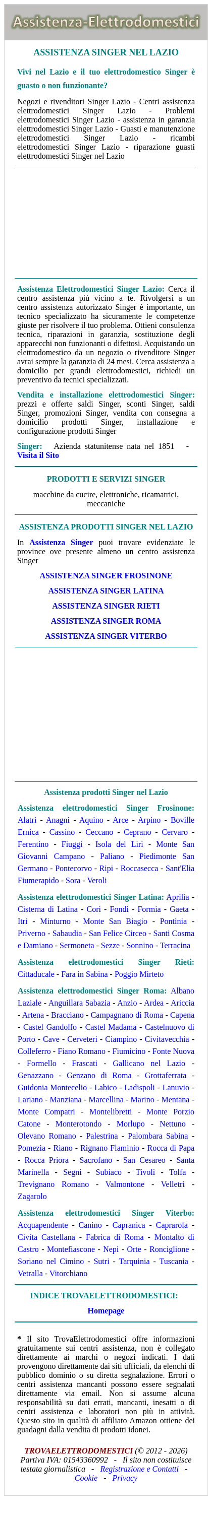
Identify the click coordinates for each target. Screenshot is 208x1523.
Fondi (119, 909)
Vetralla (30, 1273)
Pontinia (173, 921)
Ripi (106, 868)
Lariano (30, 1099)
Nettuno (173, 1123)
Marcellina (105, 1099)
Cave (51, 1039)
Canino (90, 1225)
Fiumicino (129, 1051)
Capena (182, 1015)
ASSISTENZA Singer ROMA (106, 621)
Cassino (62, 832)
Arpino (149, 820)
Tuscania (174, 1261)
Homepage (106, 1310)
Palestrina (102, 1136)
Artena (33, 1015)
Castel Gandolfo (50, 1027)
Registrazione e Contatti (139, 1469)
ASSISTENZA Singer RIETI (106, 606)
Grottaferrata (166, 1075)
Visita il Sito (38, 455)
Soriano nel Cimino (51, 1261)
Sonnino (139, 945)
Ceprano (137, 832)
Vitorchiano (68, 1273)
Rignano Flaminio (109, 1148)
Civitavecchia (167, 1039)
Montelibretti (110, 1111)
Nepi (111, 1249)
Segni (72, 1172)
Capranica (129, 1225)
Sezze (110, 945)
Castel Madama (111, 1027)
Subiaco (109, 1172)
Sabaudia (67, 933)
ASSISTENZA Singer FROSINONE (105, 575)
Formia (149, 909)
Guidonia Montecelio (52, 1087)
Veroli (97, 880)
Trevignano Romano (53, 1184)
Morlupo (131, 1123)
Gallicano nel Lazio (149, 1063)
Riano (62, 1148)
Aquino (91, 820)
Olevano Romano (47, 1136)
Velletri (173, 1184)
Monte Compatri (46, 1111)
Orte (134, 1249)
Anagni (58, 820)
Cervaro (175, 832)
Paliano (112, 856)
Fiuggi (72, 844)
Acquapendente (43, 1225)
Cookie (86, 1478)
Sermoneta (77, 945)
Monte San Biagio (115, 921)
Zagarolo (32, 1196)
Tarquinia (134, 1261)
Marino (142, 1099)
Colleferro (34, 1051)
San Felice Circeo (117, 933)
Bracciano (67, 1015)
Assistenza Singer (61, 542)
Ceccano (99, 832)
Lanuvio (176, 1087)
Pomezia (31, 1148)
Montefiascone (71, 1249)
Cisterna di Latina (48, 909)
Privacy (124, 1478)
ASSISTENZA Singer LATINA (106, 590)
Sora (73, 880)
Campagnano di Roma (127, 1015)
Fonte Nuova (173, 1051)
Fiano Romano (82, 1051)
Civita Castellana (46, 1237)
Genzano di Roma (99, 1075)
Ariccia (182, 1003)
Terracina (175, 945)
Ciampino (121, 1039)
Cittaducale (36, 974)
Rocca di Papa (170, 1148)
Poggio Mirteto (139, 974)
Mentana (175, 1099)
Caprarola (172, 1225)
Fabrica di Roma (115, 1237)
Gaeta (179, 909)
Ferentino (33, 844)
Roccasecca (140, 868)
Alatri (27, 820)
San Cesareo (144, 1160)
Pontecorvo (73, 868)
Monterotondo (79, 1123)
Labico (105, 1087)
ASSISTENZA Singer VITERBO (106, 636)
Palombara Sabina (158, 1136)
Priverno (31, 933)
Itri (23, 921)
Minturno (55, 921)
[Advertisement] (106, 221)
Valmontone (125, 1184)
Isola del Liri (119, 844)
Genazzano (36, 1075)
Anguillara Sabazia (79, 1003)
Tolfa (177, 1172)
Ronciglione (169, 1249)
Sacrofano (95, 1160)
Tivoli (145, 1172)
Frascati (84, 1063)
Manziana (66, 1099)
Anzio (127, 1003)
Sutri (101, 1261)
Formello (42, 1063)
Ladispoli (139, 1087)
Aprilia (177, 897)
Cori (93, 909)
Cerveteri (82, 1039)
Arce (120, 820)
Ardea (154, 1003)
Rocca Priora (47, 1160)
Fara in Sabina (84, 974)
